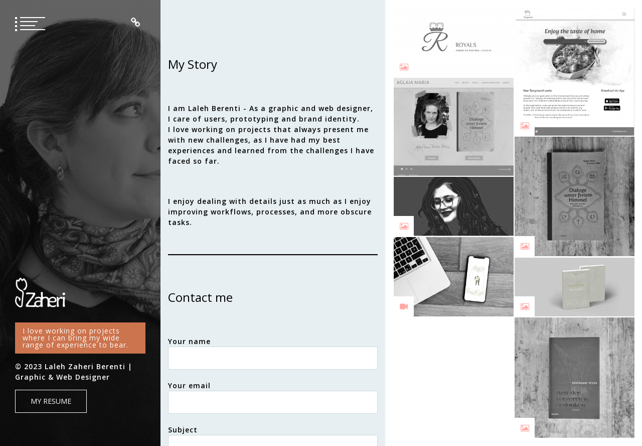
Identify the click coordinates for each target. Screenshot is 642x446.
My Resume (51, 401)
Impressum (135, 22)
